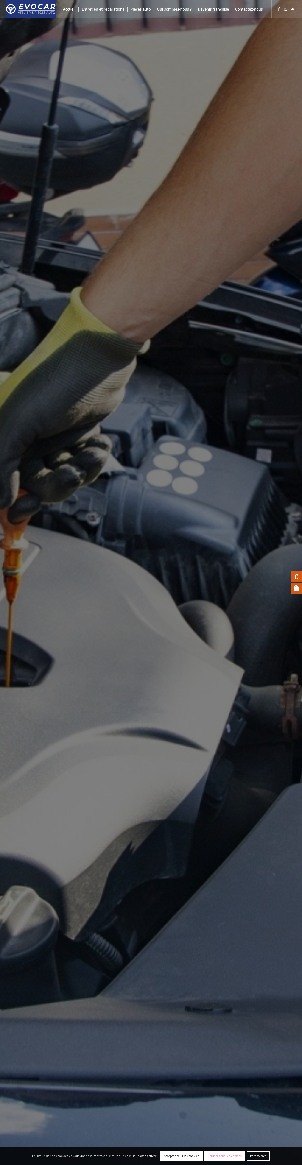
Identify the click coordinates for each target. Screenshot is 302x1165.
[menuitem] (69, 9)
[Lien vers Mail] (292, 9)
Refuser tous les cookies (225, 1156)
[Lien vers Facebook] (278, 9)
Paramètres (258, 1156)
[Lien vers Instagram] (285, 9)
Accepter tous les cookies (181, 1156)
